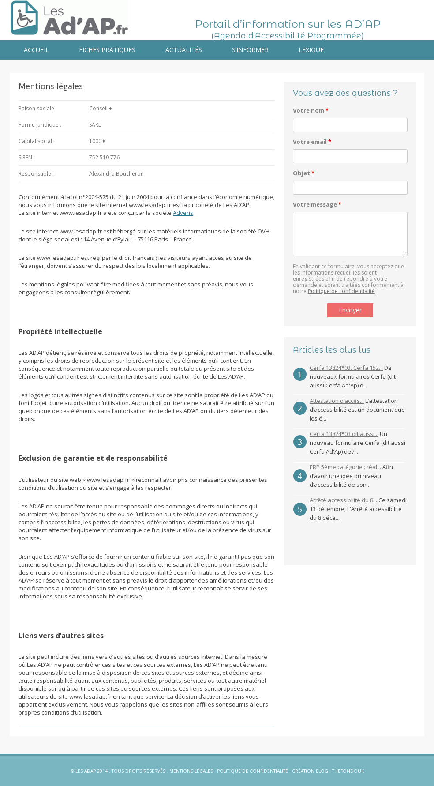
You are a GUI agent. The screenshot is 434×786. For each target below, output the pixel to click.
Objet (303, 173)
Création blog (310, 771)
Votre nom (311, 110)
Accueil (36, 49)
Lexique (311, 49)
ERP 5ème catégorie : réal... (345, 467)
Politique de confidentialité (341, 291)
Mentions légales (191, 771)
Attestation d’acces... (337, 401)
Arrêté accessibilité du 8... (343, 500)
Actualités (183, 49)
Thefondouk (348, 771)
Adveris (183, 213)
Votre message (317, 204)
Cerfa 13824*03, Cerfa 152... (346, 368)
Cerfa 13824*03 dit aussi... (344, 434)
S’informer (250, 49)
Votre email (312, 142)
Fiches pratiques (107, 49)
